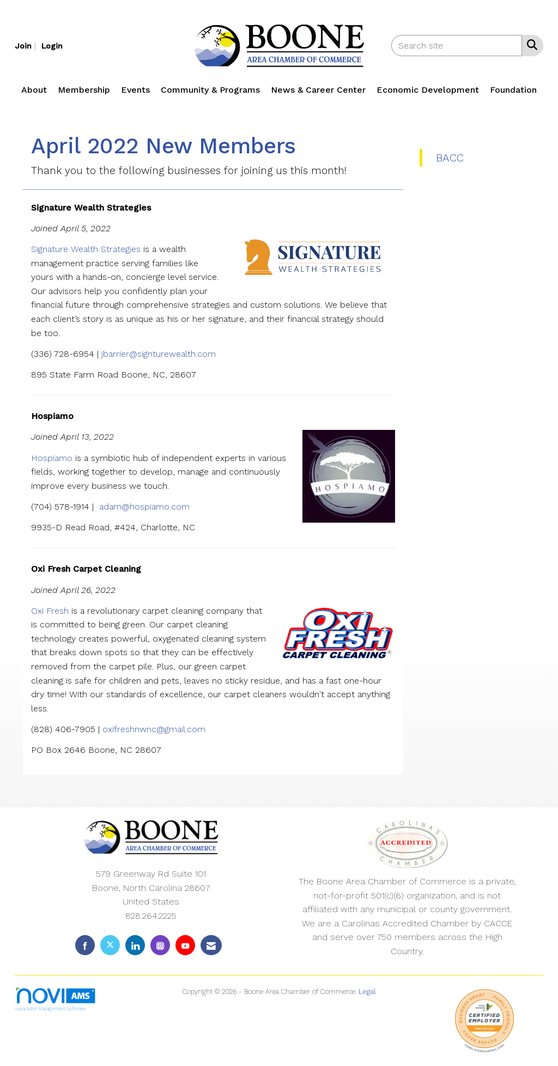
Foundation (513, 90)
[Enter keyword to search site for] (456, 45)
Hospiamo (53, 458)
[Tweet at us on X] (110, 945)
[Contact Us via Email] (211, 945)
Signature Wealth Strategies (86, 249)
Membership (84, 90)
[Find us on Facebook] (85, 945)
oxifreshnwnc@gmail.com (153, 729)
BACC (450, 157)
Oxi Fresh (50, 611)
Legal (367, 991)
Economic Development (428, 90)
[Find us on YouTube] (185, 945)
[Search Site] (530, 45)
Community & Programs (210, 90)
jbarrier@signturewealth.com (158, 354)
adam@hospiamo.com (145, 506)
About (34, 90)
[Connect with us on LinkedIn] (135, 945)
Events (135, 90)
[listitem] (27, 45)
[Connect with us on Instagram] (160, 945)
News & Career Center (318, 90)
